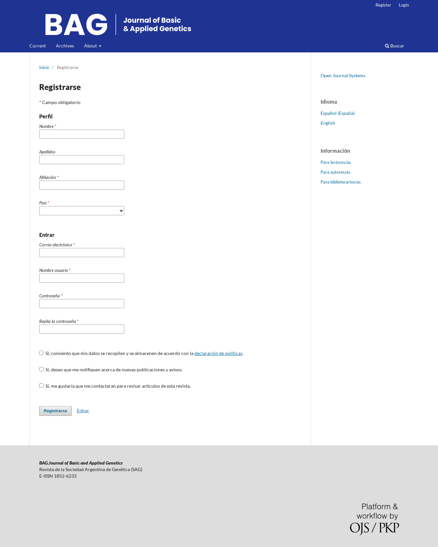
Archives (65, 45)
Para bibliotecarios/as (341, 182)
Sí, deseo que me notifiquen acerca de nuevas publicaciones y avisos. (111, 369)
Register (383, 5)
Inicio (44, 67)
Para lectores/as (336, 162)
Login (404, 5)
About (91, 45)
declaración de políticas (218, 353)
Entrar (83, 410)
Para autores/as (335, 172)
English (328, 123)
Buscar (394, 45)
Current (37, 45)
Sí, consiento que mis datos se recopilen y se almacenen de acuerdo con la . (141, 353)
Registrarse (55, 410)
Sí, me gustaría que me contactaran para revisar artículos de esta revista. (115, 386)
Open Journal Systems (343, 75)
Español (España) (338, 113)
